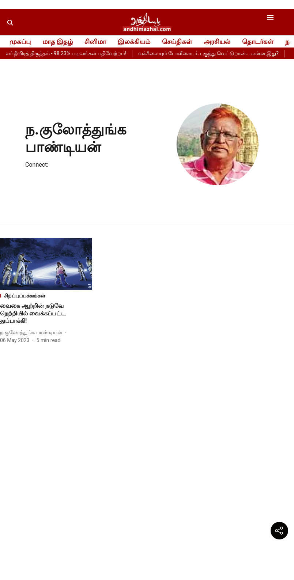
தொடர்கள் (258, 41)
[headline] (46, 313)
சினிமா (95, 41)
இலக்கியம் (134, 41)
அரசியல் (217, 41)
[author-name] (32, 332)
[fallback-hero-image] (46, 264)
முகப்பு (20, 41)
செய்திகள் (177, 41)
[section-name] (46, 296)
